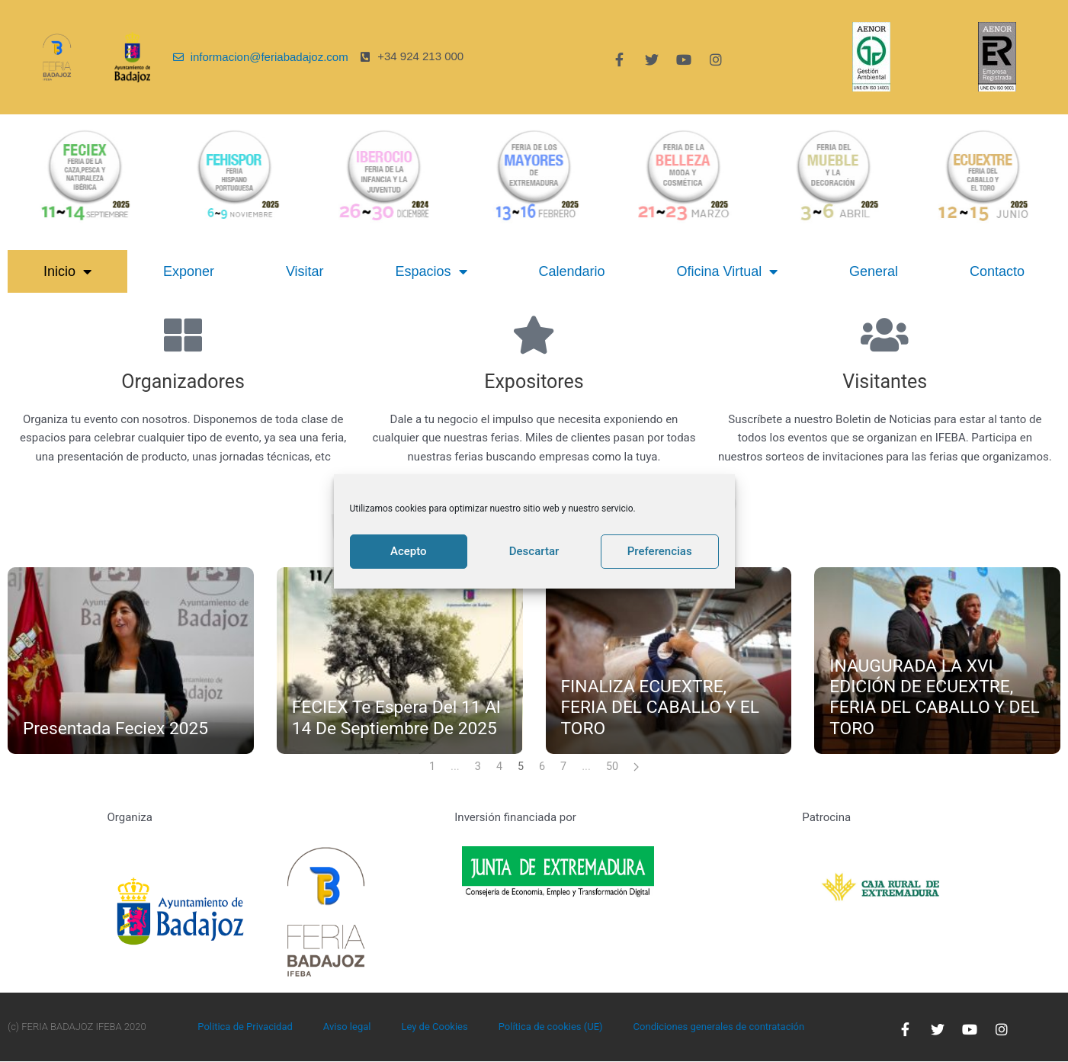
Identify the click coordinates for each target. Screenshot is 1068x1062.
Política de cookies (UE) (551, 1027)
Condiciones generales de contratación (719, 1027)
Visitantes (884, 380)
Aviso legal (347, 1027)
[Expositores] (534, 335)
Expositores (534, 380)
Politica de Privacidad (245, 1027)
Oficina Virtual (727, 271)
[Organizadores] (183, 335)
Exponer (188, 271)
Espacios (431, 271)
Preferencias (659, 551)
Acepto (408, 551)
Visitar (305, 271)
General (873, 271)
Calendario (571, 271)
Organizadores (183, 380)
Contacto (997, 271)
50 (613, 767)
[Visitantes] (885, 335)
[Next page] (637, 767)
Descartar (534, 551)
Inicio (67, 271)
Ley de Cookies (434, 1027)
